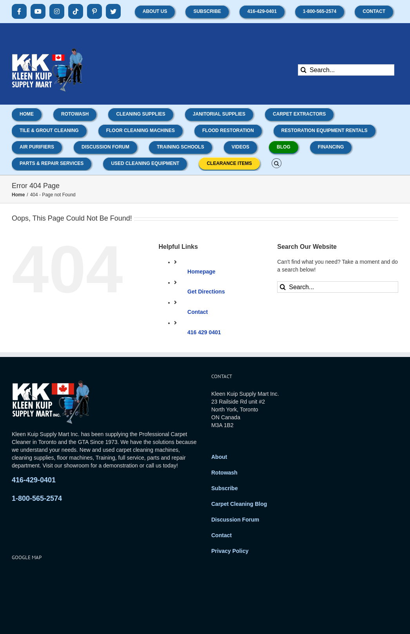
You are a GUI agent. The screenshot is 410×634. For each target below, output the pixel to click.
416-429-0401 (34, 480)
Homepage (201, 271)
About (219, 457)
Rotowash (224, 472)
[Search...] (346, 70)
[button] (276, 162)
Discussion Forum (235, 519)
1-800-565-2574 (37, 498)
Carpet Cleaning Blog (239, 504)
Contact (197, 312)
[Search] (303, 70)
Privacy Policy (230, 551)
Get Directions (206, 291)
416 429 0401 (204, 332)
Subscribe (224, 488)
